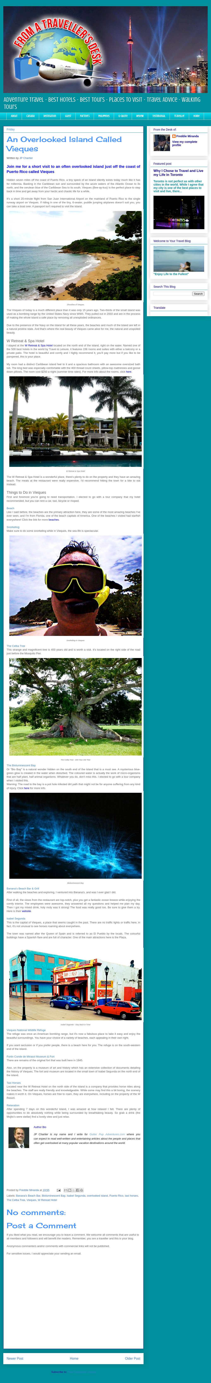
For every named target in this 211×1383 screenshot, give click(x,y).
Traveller (179, 116)
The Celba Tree (16, 1200)
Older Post (132, 1358)
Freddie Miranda (187, 136)
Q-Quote (122, 116)
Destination (49, 116)
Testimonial (158, 116)
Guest (68, 116)
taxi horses (131, 1195)
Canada (30, 116)
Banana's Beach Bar (28, 1195)
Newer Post (15, 1358)
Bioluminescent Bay (53, 1195)
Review (140, 116)
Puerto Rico (116, 1195)
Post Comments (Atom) (82, 1371)
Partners (84, 116)
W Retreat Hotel (47, 1200)
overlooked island (97, 1195)
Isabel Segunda (76, 1195)
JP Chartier (26, 158)
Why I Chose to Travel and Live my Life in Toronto (178, 172)
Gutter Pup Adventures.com (107, 1134)
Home (196, 116)
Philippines (103, 116)
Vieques (31, 1200)
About (14, 116)
